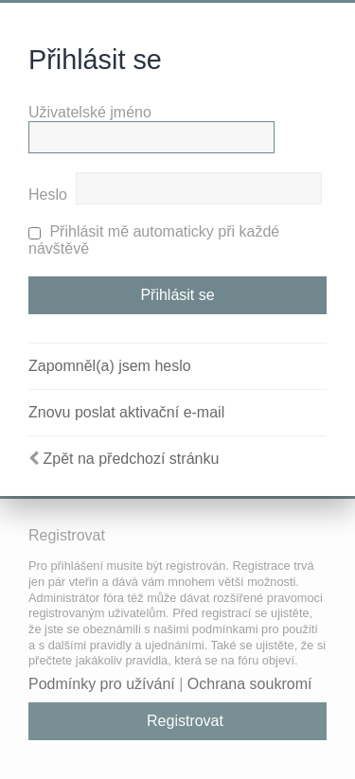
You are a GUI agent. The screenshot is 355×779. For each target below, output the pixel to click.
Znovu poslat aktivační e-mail (126, 412)
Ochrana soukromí (249, 684)
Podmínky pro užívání (101, 684)
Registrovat (185, 721)
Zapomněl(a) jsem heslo (109, 366)
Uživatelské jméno (89, 112)
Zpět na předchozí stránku (131, 459)
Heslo (47, 194)
